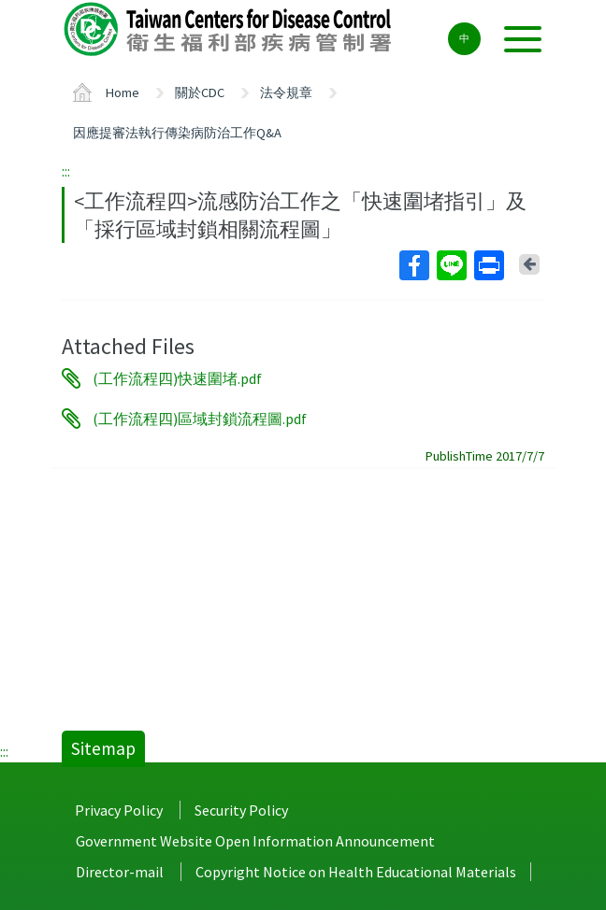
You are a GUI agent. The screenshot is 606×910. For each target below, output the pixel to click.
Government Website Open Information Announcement (255, 841)
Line (451, 265)
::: (66, 171)
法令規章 (286, 92)
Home (122, 92)
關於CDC (199, 92)
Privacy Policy (119, 810)
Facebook (413, 265)
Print (488, 265)
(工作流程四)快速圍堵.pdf (177, 378)
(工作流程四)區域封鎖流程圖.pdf (200, 418)
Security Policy (241, 810)
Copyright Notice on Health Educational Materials (355, 871)
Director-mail (120, 871)
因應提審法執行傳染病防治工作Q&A (177, 132)
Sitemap (103, 748)
